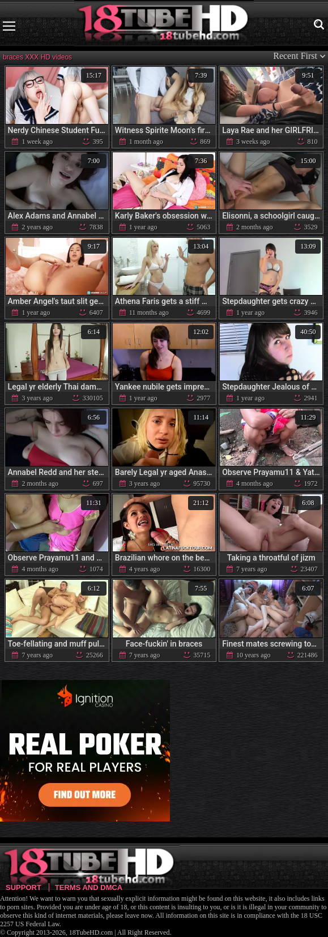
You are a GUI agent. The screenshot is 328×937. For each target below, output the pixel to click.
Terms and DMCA (88, 887)
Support (23, 887)
